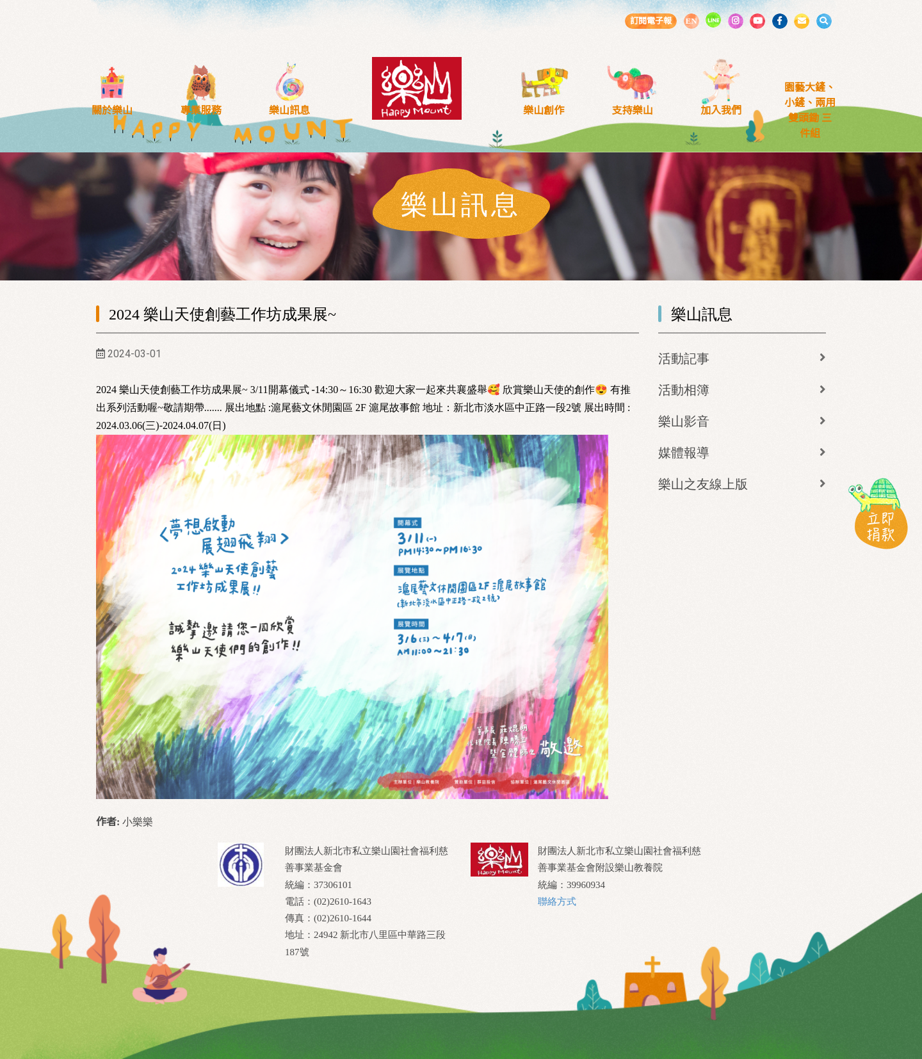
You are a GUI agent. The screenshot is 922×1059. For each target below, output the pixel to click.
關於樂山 (112, 110)
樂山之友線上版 (703, 484)
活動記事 (683, 359)
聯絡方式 (557, 901)
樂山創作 (543, 110)
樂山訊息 (289, 110)
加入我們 (720, 110)
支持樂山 (632, 110)
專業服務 (201, 110)
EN (691, 21)
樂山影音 (683, 421)
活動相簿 (683, 390)
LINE (713, 20)
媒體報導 (683, 453)
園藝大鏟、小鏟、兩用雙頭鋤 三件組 (810, 110)
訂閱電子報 (651, 21)
